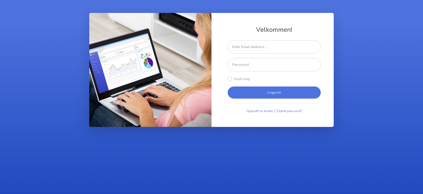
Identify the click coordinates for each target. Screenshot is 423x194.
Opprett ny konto (259, 111)
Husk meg (242, 79)
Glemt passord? (289, 111)
